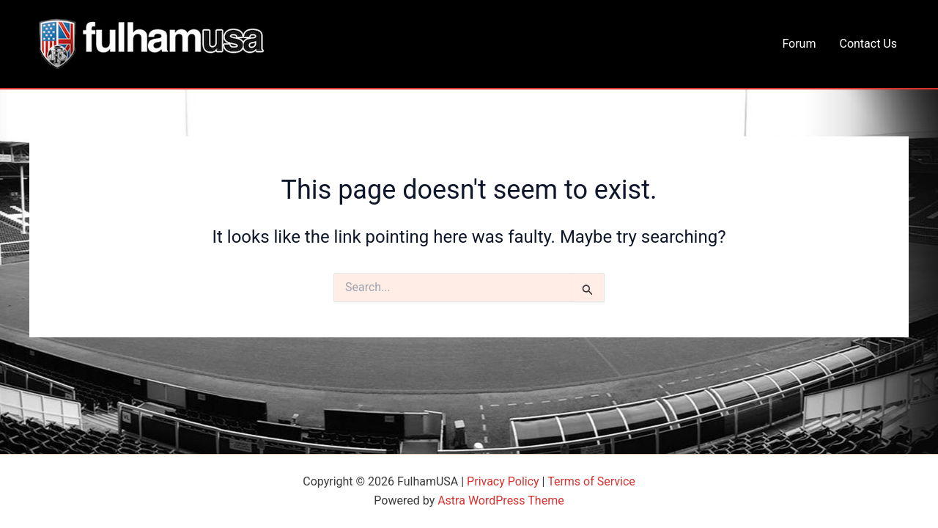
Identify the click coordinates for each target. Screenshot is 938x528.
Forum (799, 44)
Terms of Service (591, 481)
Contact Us (868, 44)
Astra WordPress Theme (500, 500)
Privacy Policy (503, 481)
